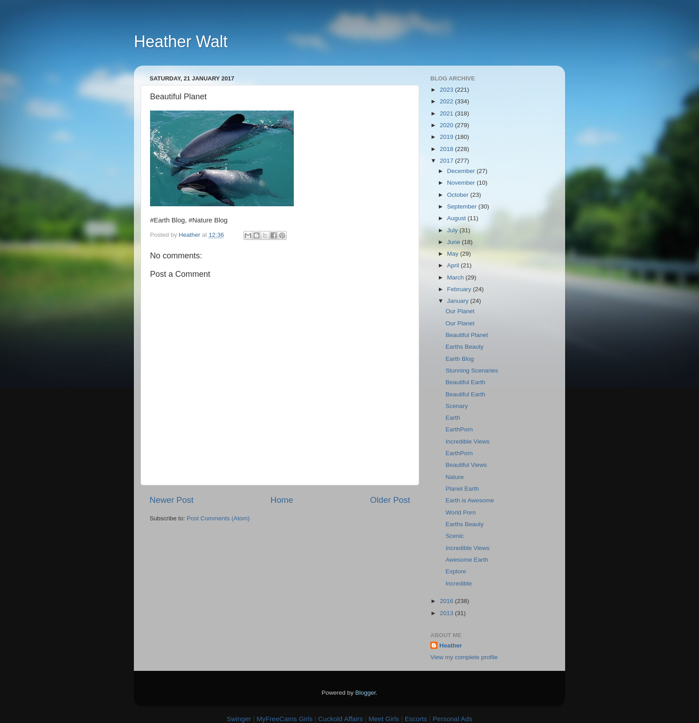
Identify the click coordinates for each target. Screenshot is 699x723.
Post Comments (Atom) (218, 518)
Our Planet (460, 311)
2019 (447, 136)
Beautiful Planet (467, 335)
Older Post (390, 500)
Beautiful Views (466, 464)
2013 (447, 613)
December (462, 171)
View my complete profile (464, 657)
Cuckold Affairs (340, 719)
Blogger (365, 692)
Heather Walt (181, 41)
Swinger (239, 719)
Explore (456, 571)
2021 (447, 113)
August (457, 218)
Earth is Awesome (470, 500)
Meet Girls (383, 719)
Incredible (459, 583)
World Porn (461, 512)
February (460, 289)
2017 (447, 160)
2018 (447, 149)
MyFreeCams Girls (285, 719)
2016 (447, 601)
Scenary (457, 406)
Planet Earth (462, 488)
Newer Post (172, 500)
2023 (447, 89)
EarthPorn (459, 429)
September (462, 206)
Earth (453, 417)
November (462, 182)
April (454, 265)
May (453, 253)
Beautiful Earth (466, 382)
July (453, 230)
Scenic (455, 535)
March (456, 277)
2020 (447, 125)
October (458, 194)
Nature (455, 477)
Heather (450, 645)
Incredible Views (468, 441)
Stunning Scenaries (472, 370)
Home (281, 500)
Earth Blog (460, 358)
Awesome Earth (467, 559)
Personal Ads (452, 719)
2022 (447, 101)
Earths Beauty (465, 346)
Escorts (416, 719)
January (458, 300)
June (454, 242)
